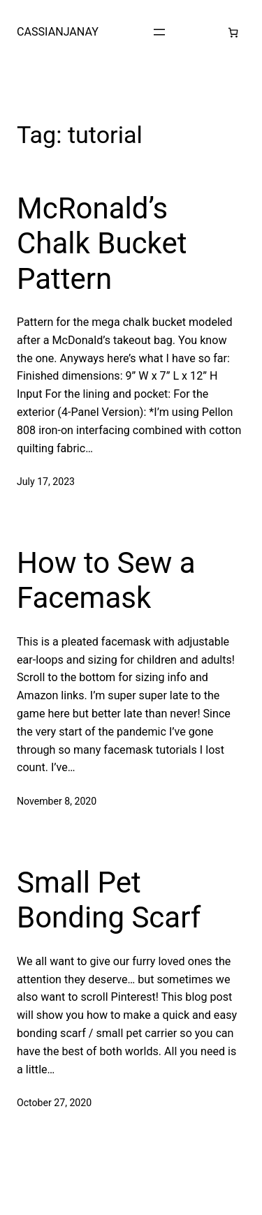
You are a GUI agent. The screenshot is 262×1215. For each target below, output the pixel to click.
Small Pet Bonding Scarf (109, 899)
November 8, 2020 (56, 801)
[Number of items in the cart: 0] (233, 32)
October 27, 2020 (54, 1102)
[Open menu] (159, 32)
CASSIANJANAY (58, 31)
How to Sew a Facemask (106, 580)
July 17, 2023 (46, 481)
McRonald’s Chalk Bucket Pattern (102, 243)
